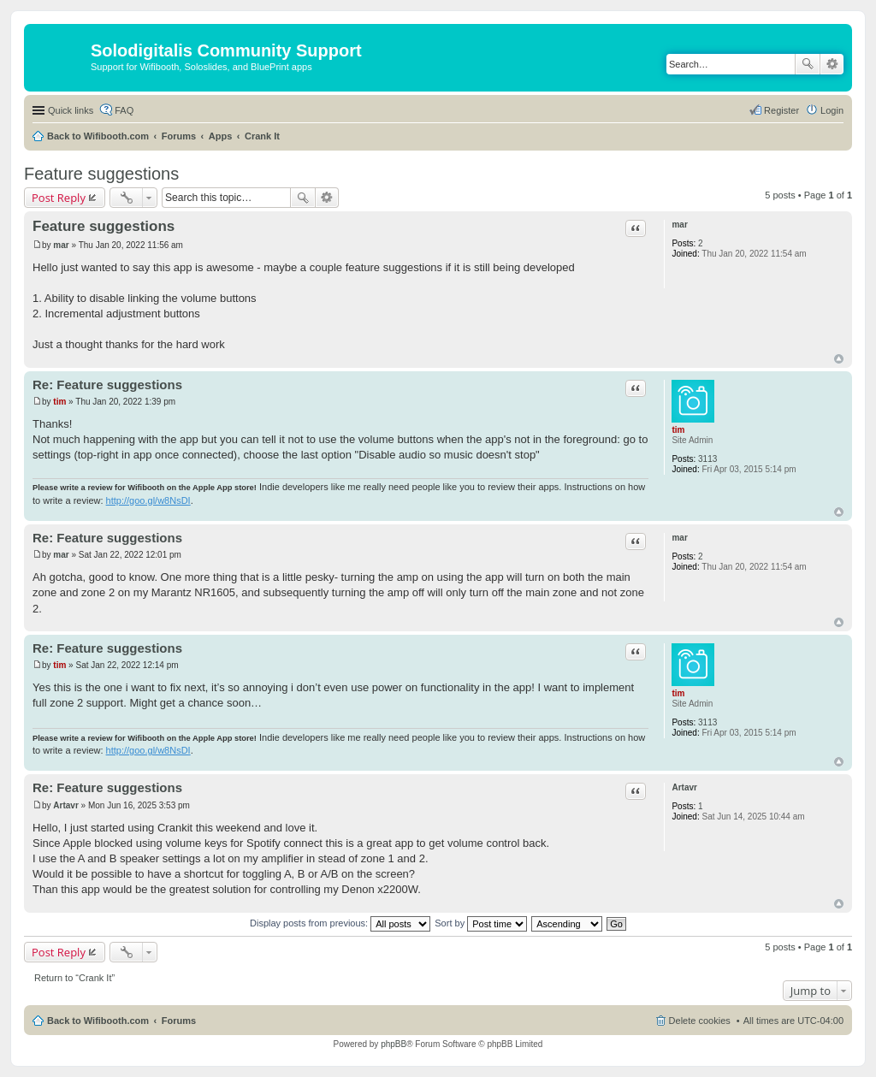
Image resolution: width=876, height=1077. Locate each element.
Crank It (262, 136)
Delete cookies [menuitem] (700, 1020)
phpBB (393, 1044)
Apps (221, 136)
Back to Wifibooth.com (98, 136)
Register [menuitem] (781, 110)
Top (838, 359)
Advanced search (831, 64)
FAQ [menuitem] (124, 110)
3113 (707, 459)
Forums (179, 136)
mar (679, 224)
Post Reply (59, 197)
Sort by (481, 923)
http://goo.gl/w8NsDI (148, 500)
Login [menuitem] (831, 110)
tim (678, 430)
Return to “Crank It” (74, 978)
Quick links (70, 110)
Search (807, 64)
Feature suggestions (101, 173)
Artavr (684, 787)
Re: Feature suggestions (107, 384)
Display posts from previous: (340, 923)
